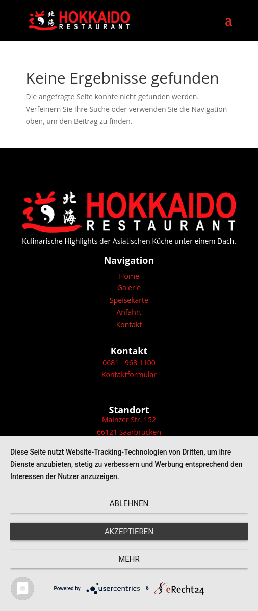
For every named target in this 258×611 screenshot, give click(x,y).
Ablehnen (129, 503)
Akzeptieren (129, 531)
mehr (129, 559)
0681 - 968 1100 (128, 362)
